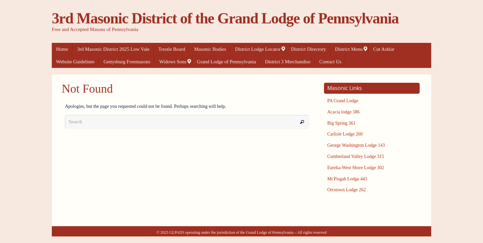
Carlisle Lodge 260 (345, 134)
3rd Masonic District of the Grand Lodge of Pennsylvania (225, 18)
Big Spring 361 (341, 123)
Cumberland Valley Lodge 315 (355, 156)
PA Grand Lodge (342, 100)
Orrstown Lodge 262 (346, 189)
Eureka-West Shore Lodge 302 (355, 167)
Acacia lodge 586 (343, 111)
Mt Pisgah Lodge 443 (347, 178)
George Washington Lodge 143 (356, 145)
